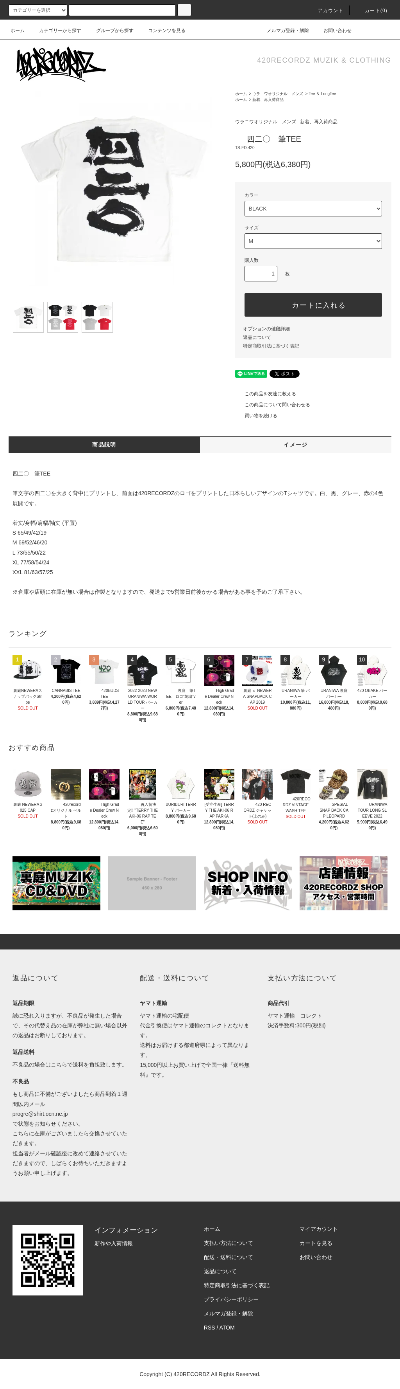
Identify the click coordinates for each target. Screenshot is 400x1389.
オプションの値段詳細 (266, 328)
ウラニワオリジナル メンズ (277, 94)
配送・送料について (228, 1257)
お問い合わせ (333, 30)
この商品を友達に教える (265, 393)
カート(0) (371, 10)
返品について (257, 337)
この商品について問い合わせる (272, 404)
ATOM (227, 1327)
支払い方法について (228, 1243)
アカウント (326, 10)
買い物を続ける (256, 415)
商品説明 (104, 444)
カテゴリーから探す (55, 30)
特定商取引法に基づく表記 (271, 346)
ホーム (18, 30)
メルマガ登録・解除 (283, 30)
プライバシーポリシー (231, 1299)
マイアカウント (319, 1229)
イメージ (296, 444)
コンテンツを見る (162, 30)
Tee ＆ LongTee (322, 94)
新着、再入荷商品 (268, 99)
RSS (209, 1327)
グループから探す (110, 30)
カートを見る (316, 1243)
